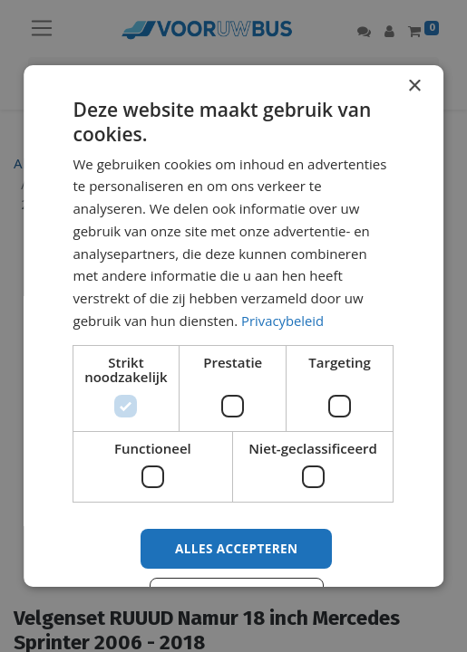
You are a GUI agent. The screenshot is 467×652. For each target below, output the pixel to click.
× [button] (414, 86)
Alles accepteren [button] (236, 548)
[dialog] (234, 326)
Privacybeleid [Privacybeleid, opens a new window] (283, 321)
